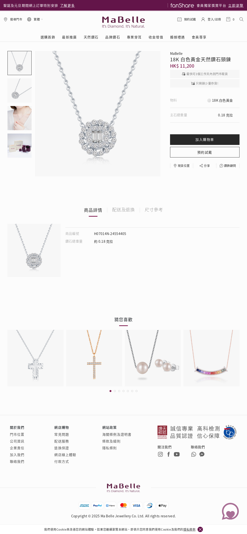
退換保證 (61, 447)
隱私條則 (109, 447)
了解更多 (67, 5)
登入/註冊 (214, 19)
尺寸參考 (154, 210)
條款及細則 (111, 441)
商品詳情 (93, 210)
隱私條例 (189, 529)
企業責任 (17, 447)
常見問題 (61, 434)
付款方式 (61, 461)
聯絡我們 (17, 461)
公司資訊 (17, 441)
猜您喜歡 (123, 319)
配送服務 (61, 441)
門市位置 (17, 434)
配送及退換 (123, 210)
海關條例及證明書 (116, 434)
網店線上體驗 (65, 454)
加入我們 (17, 454)
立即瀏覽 (236, 5)
